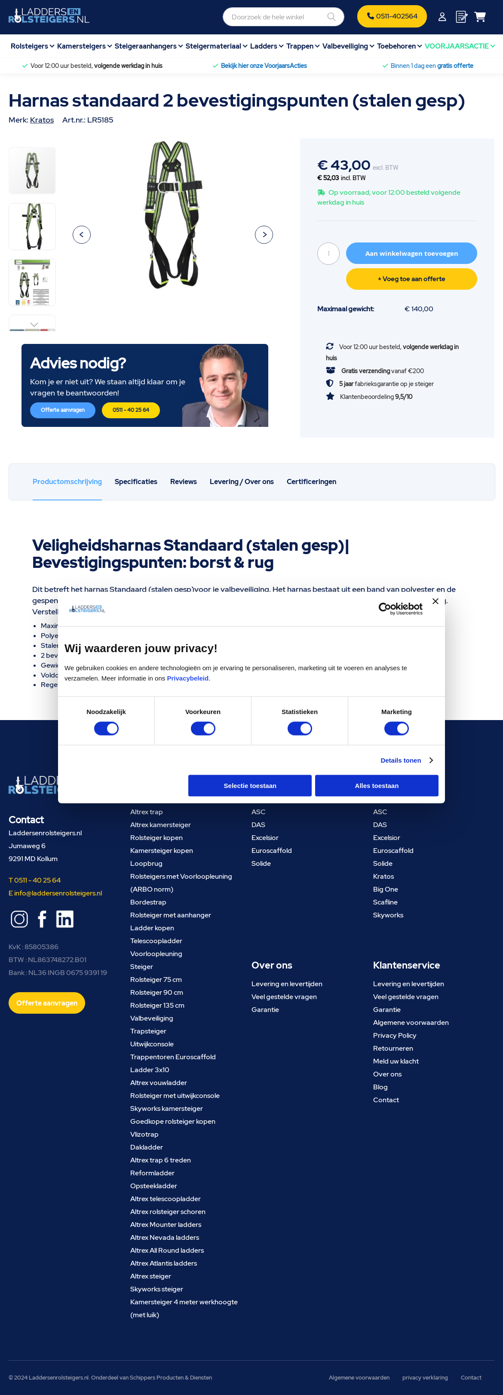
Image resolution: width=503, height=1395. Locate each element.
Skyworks (388, 915)
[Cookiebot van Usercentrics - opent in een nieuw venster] (385, 608)
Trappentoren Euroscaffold (173, 1056)
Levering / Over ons (242, 481)
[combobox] (283, 16)
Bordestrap (148, 902)
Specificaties (136, 481)
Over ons (387, 1074)
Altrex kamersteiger (160, 824)
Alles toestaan (377, 785)
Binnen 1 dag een (432, 66)
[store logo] (49, 15)
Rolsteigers (29, 46)
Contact (386, 1099)
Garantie (265, 1009)
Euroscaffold (272, 850)
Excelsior (265, 837)
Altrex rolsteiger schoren (167, 1211)
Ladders (263, 46)
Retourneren (393, 1048)
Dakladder (146, 1147)
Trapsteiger (148, 1031)
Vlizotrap (144, 1134)
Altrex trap (146, 811)
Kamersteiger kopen (161, 850)
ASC (259, 811)
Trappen (299, 46)
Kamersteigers (81, 46)
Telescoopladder (156, 940)
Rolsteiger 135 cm (157, 1005)
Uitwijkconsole (152, 1044)
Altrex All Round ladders (167, 1250)
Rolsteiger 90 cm (156, 992)
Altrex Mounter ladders (165, 1224)
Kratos (42, 120)
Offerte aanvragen (63, 410)
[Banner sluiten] (435, 608)
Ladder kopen (152, 927)
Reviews (183, 481)
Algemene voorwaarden (411, 1022)
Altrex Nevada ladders (164, 1237)
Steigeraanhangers (146, 46)
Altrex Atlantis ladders (163, 1263)
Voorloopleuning (156, 953)
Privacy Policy (395, 1035)
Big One (385, 889)
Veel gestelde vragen (284, 996)
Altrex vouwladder (158, 1082)
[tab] (67, 482)
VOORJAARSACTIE (457, 46)
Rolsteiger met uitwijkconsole (175, 1095)
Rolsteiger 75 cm (156, 979)
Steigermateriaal (213, 46)
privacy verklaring (425, 1377)
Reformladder (152, 1172)
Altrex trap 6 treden (160, 1160)
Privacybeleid (188, 678)
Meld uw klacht (396, 1061)
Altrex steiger (150, 1276)
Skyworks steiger (156, 1289)
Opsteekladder (153, 1185)
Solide (261, 863)
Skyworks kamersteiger (166, 1108)
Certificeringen (311, 481)
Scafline (385, 902)
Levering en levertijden (287, 983)
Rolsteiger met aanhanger (170, 915)
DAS (258, 824)
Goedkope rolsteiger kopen (172, 1121)
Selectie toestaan (250, 785)
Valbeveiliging (345, 46)
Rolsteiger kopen (156, 837)
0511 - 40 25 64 (131, 410)
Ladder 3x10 (149, 1069)
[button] (81, 234)
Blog (380, 1086)
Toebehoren (396, 46)
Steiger (141, 966)
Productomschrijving (67, 481)
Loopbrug (146, 863)
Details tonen (400, 759)
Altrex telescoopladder (165, 1198)
